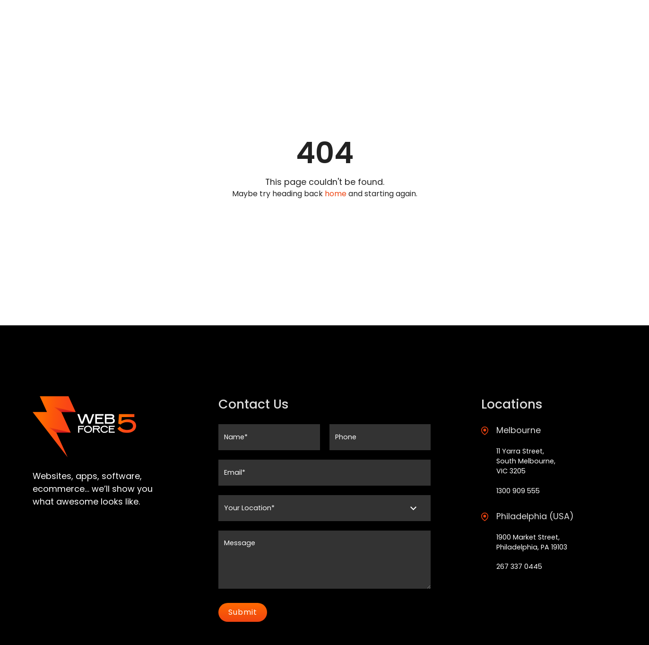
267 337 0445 (519, 566)
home (335, 193)
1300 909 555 (518, 491)
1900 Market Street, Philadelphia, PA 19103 (531, 542)
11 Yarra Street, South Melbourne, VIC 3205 (525, 461)
